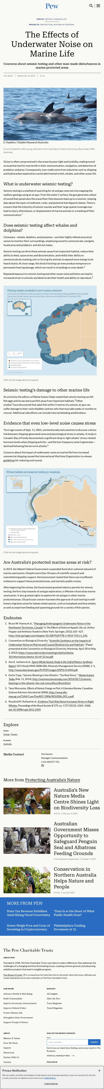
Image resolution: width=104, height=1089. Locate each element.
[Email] (67, 1042)
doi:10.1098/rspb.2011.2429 (25, 709)
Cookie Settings (51, 1084)
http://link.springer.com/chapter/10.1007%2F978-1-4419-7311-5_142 (48, 635)
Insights (51, 989)
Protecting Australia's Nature (52, 779)
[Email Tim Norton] (42, 765)
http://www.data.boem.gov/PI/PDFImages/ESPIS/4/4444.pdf (43, 670)
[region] (52, 1077)
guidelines (9, 460)
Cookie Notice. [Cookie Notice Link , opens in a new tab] (50, 1078)
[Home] (28, 950)
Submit (94, 1042)
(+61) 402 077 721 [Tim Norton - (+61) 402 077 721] (50, 761)
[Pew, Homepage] (52, 6)
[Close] (99, 1070)
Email (49, 1037)
